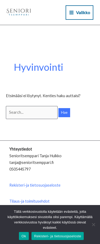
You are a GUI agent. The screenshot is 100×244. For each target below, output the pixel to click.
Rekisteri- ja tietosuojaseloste (57, 236)
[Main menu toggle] (79, 12)
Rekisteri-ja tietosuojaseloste (35, 185)
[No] (93, 224)
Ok (24, 236)
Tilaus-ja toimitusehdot (29, 201)
